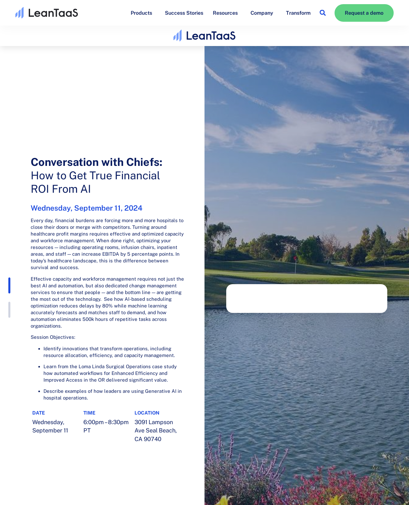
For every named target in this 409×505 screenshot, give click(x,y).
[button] (322, 13)
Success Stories (184, 13)
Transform (298, 13)
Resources (227, 13)
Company (263, 13)
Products (143, 13)
